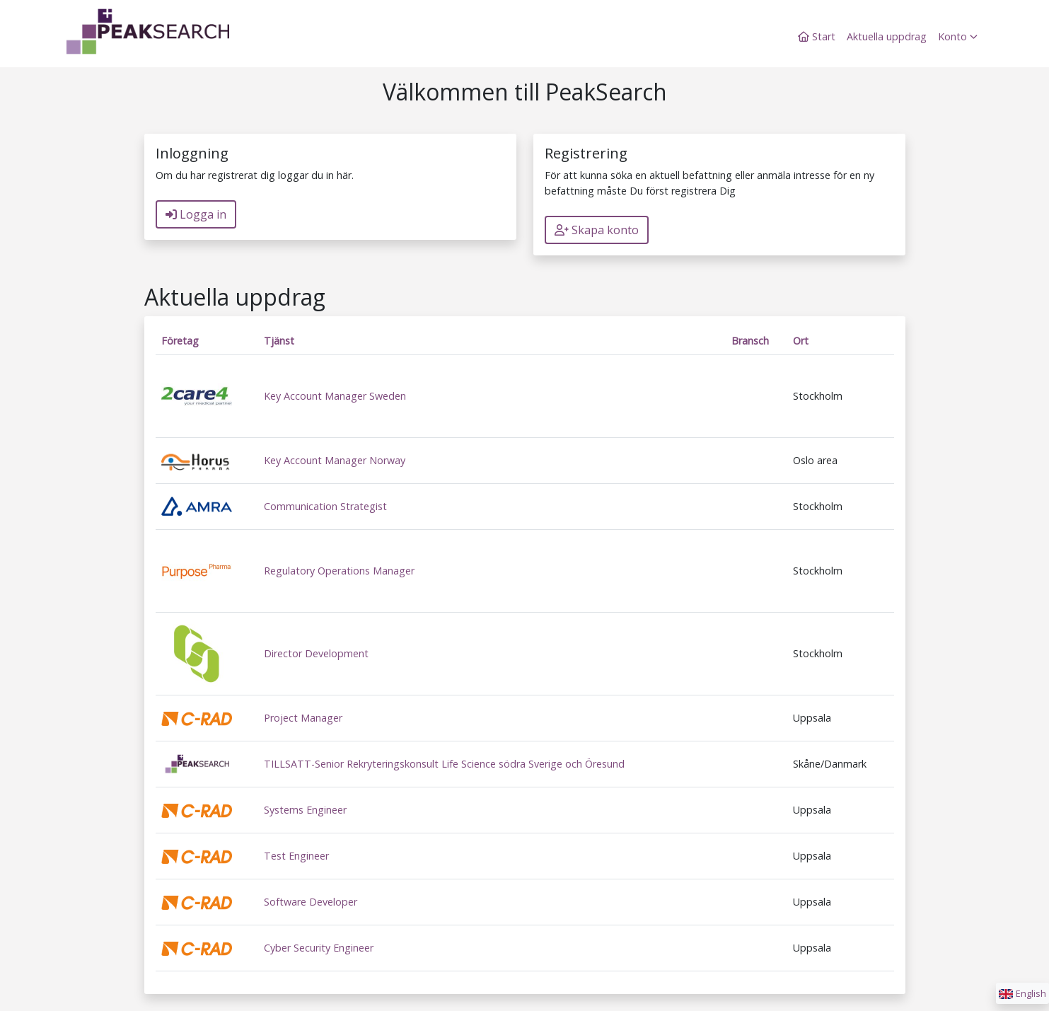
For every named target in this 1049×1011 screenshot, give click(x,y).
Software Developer (310, 901)
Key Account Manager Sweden (335, 396)
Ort (801, 340)
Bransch (750, 340)
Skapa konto (597, 230)
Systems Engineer (305, 809)
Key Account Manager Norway (334, 460)
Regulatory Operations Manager (339, 570)
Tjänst (279, 340)
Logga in (196, 214)
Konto (958, 36)
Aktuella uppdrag (887, 36)
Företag (180, 340)
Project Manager (303, 717)
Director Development (316, 653)
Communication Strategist (325, 506)
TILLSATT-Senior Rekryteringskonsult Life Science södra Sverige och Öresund (444, 763)
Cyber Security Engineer (318, 947)
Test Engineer (296, 855)
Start (816, 36)
